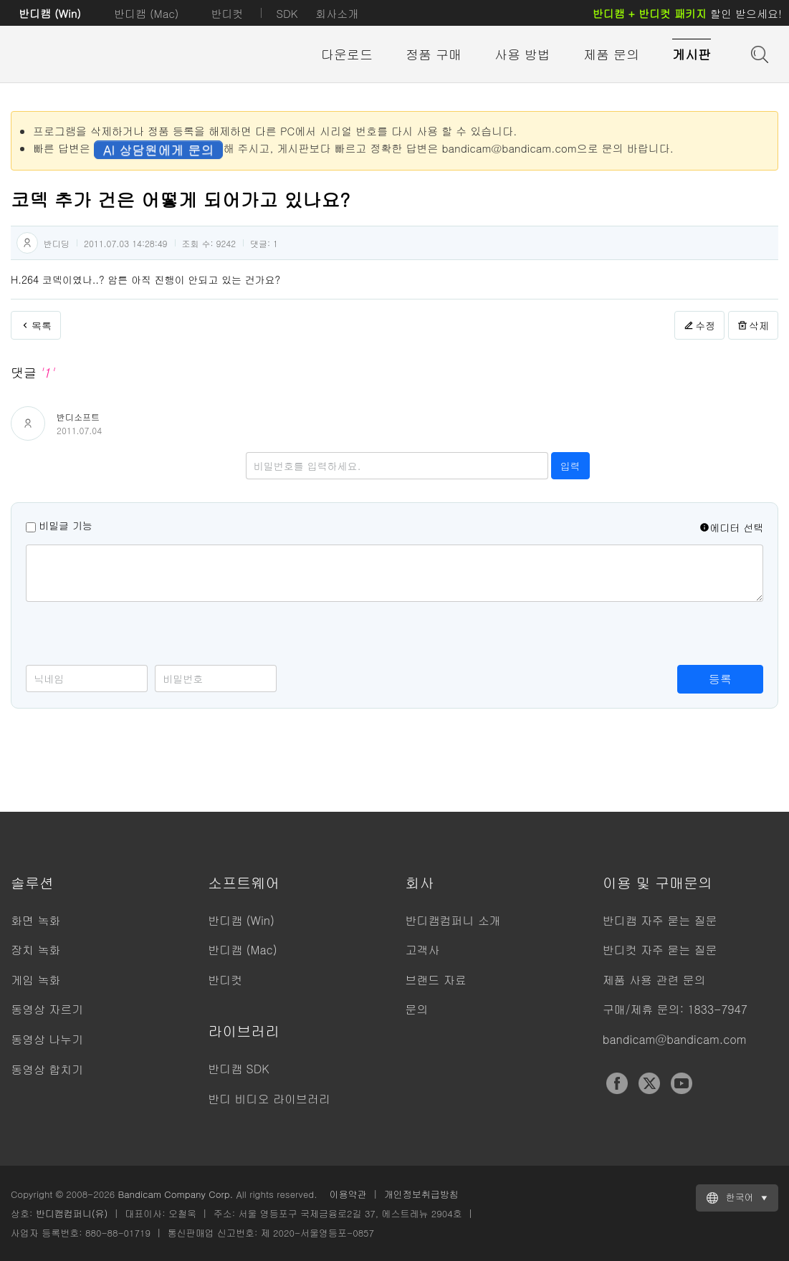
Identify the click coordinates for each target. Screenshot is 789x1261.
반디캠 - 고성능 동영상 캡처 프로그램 (89, 55)
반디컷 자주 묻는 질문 (660, 949)
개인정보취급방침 (421, 1194)
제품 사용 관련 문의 (654, 980)
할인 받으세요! (687, 13)
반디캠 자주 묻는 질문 (660, 920)
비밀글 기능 (65, 525)
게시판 (691, 54)
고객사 (423, 949)
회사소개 (336, 13)
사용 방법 (522, 54)
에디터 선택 (731, 527)
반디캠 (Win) (50, 13)
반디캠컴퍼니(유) (72, 1213)
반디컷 (227, 13)
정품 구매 (434, 54)
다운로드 (347, 54)
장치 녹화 (35, 949)
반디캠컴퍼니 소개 (453, 920)
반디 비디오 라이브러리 (269, 1098)
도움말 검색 (758, 53)
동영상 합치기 (47, 1069)
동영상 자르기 (47, 1009)
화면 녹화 (35, 920)
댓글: (264, 243)
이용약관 (348, 1194)
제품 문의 (611, 54)
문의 (417, 1009)
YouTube (681, 1083)
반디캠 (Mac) (146, 13)
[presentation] (135, 637)
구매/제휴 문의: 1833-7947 (675, 1009)
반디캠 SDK (238, 1068)
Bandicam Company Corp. (175, 1194)
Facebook (617, 1083)
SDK (286, 13)
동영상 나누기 (47, 1039)
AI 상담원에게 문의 (158, 149)
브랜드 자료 (436, 980)
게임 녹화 (35, 980)
